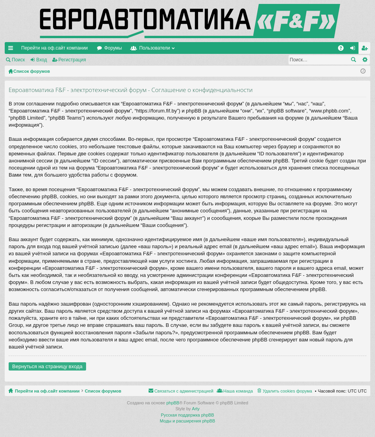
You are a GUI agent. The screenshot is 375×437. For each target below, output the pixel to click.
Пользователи (154, 48)
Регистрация (72, 60)
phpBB (172, 402)
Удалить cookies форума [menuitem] (287, 391)
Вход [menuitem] (354, 49)
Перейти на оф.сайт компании (54, 48)
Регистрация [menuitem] (366, 49)
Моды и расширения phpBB (187, 421)
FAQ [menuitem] (343, 49)
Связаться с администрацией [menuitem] (183, 391)
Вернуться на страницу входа (47, 366)
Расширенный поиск (364, 60)
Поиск (18, 60)
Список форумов (103, 391)
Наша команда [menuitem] (238, 391)
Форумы (113, 48)
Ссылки (12, 49)
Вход (41, 60)
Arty (196, 408)
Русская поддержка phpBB (187, 415)
